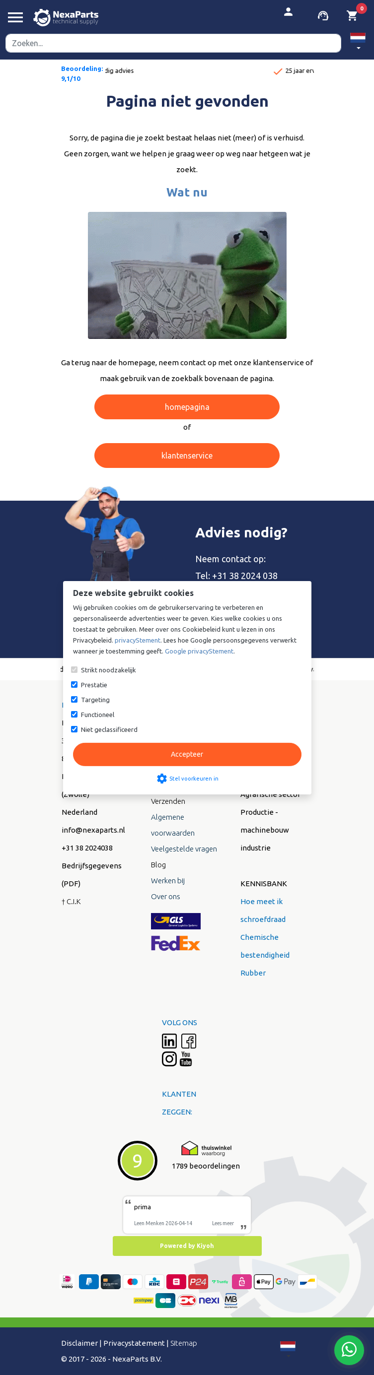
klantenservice (187, 455)
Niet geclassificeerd (109, 729)
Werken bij (168, 880)
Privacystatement (134, 1343)
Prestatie (94, 684)
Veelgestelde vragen (184, 849)
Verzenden (168, 801)
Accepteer (187, 754)
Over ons (165, 896)
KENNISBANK (263, 883)
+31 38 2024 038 (245, 576)
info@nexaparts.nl (93, 830)
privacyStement (137, 640)
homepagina (187, 406)
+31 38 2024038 (87, 848)
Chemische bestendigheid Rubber (265, 955)
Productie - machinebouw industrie (264, 830)
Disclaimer (79, 1343)
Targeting (95, 699)
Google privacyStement (199, 651)
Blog (158, 864)
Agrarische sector (270, 794)
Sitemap (183, 1343)
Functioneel (97, 714)
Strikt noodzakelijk (108, 669)
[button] (358, 43)
